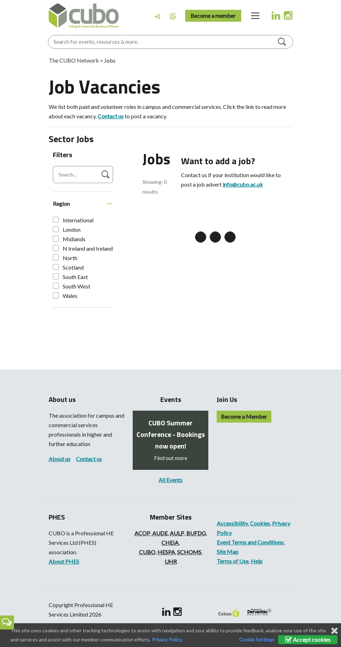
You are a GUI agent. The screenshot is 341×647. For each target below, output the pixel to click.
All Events (170, 479)
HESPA (166, 552)
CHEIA (170, 542)
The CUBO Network (74, 60)
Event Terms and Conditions (250, 542)
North (65, 258)
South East (70, 276)
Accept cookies (307, 639)
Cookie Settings (256, 639)
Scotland (68, 267)
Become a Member (244, 416)
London (67, 229)
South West (71, 286)
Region (61, 203)
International (73, 220)
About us (59, 458)
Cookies (260, 523)
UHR (171, 561)
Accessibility (232, 523)
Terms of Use (233, 561)
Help (257, 561)
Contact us (111, 116)
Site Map (227, 551)
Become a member (213, 15)
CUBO (147, 552)
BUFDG (196, 533)
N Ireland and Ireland (83, 248)
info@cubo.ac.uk (243, 184)
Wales (65, 295)
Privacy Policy (167, 639)
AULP (177, 533)
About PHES (64, 561)
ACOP (142, 533)
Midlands (69, 239)
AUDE (160, 533)
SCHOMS (189, 552)
